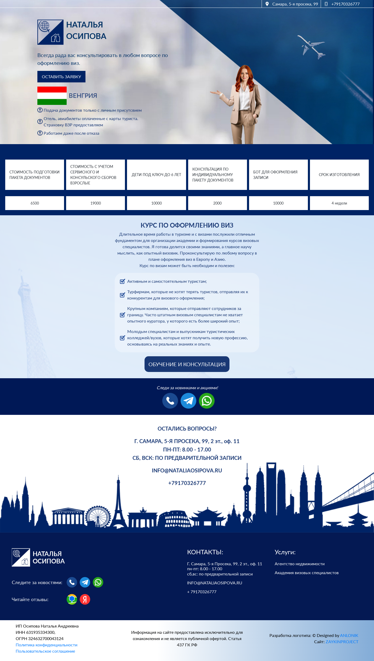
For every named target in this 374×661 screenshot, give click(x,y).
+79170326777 (187, 483)
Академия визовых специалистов (307, 572)
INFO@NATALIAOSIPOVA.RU (187, 470)
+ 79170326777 (201, 591)
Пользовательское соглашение (45, 650)
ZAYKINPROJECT (342, 641)
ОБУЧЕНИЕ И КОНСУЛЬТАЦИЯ (187, 364)
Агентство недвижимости (300, 563)
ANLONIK (349, 635)
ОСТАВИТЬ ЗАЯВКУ (61, 76)
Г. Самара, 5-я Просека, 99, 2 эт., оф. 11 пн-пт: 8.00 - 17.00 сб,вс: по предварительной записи (224, 568)
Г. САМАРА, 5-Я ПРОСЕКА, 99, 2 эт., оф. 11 (187, 441)
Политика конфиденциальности (46, 644)
